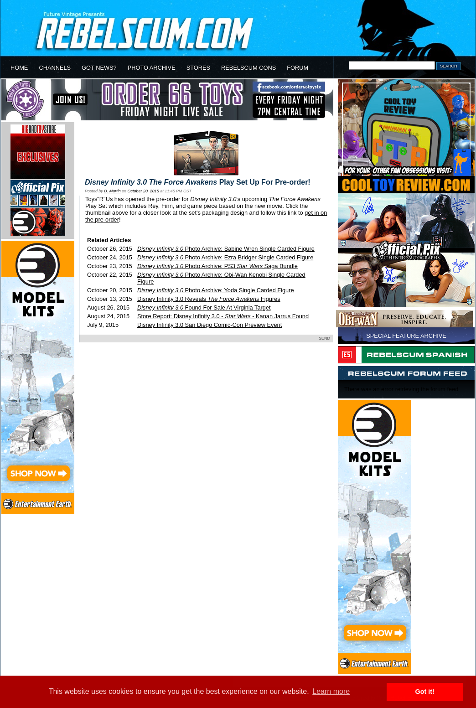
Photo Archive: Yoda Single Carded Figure (215, 290)
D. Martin (112, 191)
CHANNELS (55, 67)
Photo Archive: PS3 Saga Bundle (217, 266)
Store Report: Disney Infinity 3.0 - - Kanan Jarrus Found (223, 316)
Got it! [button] (425, 691)
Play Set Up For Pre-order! (197, 182)
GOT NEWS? (99, 67)
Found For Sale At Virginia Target (204, 307)
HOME (19, 67)
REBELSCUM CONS (248, 67)
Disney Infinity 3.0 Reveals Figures (208, 298)
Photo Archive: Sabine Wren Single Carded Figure (226, 248)
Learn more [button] (331, 691)
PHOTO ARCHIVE (152, 67)
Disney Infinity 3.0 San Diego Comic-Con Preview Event (209, 324)
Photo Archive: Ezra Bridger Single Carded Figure (225, 257)
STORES (198, 67)
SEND (324, 338)
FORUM (297, 67)
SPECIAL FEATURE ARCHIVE (406, 335)
